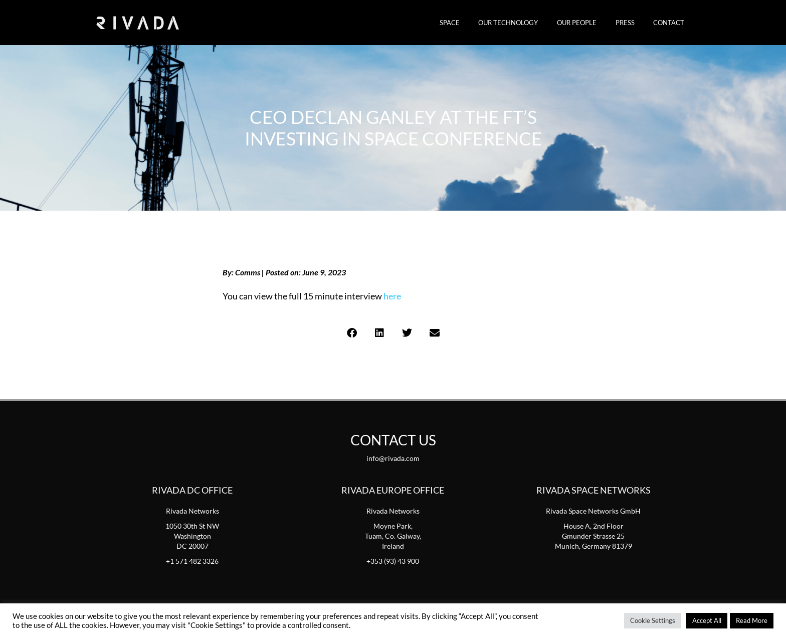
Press (633, 23)
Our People (591, 23)
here (392, 295)
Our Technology (528, 23)
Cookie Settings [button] (652, 620)
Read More (751, 620)
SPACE (476, 23)
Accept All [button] (706, 620)
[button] (351, 333)
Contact (671, 23)
